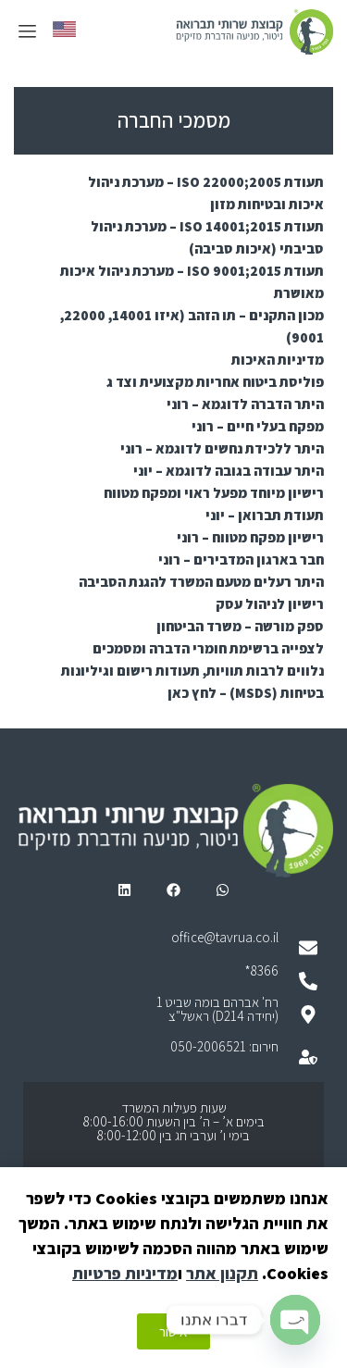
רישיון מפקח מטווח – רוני (250, 537)
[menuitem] (64, 29)
